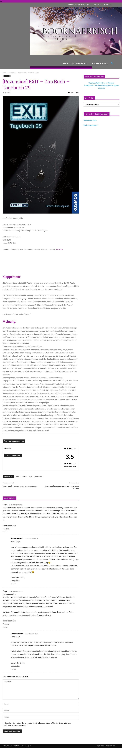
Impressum (100, 746)
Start (4, 72)
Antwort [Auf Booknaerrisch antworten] (13, 584)
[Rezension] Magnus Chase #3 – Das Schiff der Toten (62, 487)
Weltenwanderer (91, 125)
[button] (112, 63)
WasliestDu (93, 83)
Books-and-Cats (90, 120)
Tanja (5, 504)
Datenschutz (110, 746)
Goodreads (102, 83)
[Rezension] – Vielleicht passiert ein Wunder (20, 486)
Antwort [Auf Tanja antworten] (5, 532)
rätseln (24, 476)
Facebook (99, 85)
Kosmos (59, 249)
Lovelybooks (89, 85)
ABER (17, 476)
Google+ (106, 85)
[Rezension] (12, 72)
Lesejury (101, 88)
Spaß (30, 476)
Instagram (114, 85)
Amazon (111, 83)
